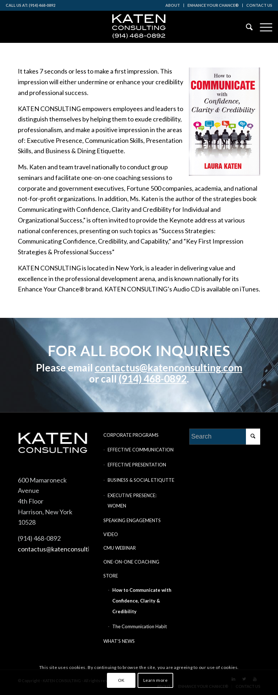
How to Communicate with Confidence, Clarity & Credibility (141, 600)
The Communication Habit (139, 626)
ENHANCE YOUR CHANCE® (213, 5)
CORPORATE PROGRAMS (131, 435)
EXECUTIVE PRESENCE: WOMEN (132, 500)
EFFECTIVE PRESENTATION (137, 465)
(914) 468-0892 (153, 378)
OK (121, 680)
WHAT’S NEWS (119, 641)
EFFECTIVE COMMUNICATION (141, 449)
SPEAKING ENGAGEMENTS (132, 520)
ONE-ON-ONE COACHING (131, 562)
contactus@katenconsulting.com (168, 367)
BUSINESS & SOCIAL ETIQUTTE (141, 480)
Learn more (155, 680)
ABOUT (172, 5)
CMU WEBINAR (119, 548)
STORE (110, 576)
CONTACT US (259, 5)
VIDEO (110, 534)
